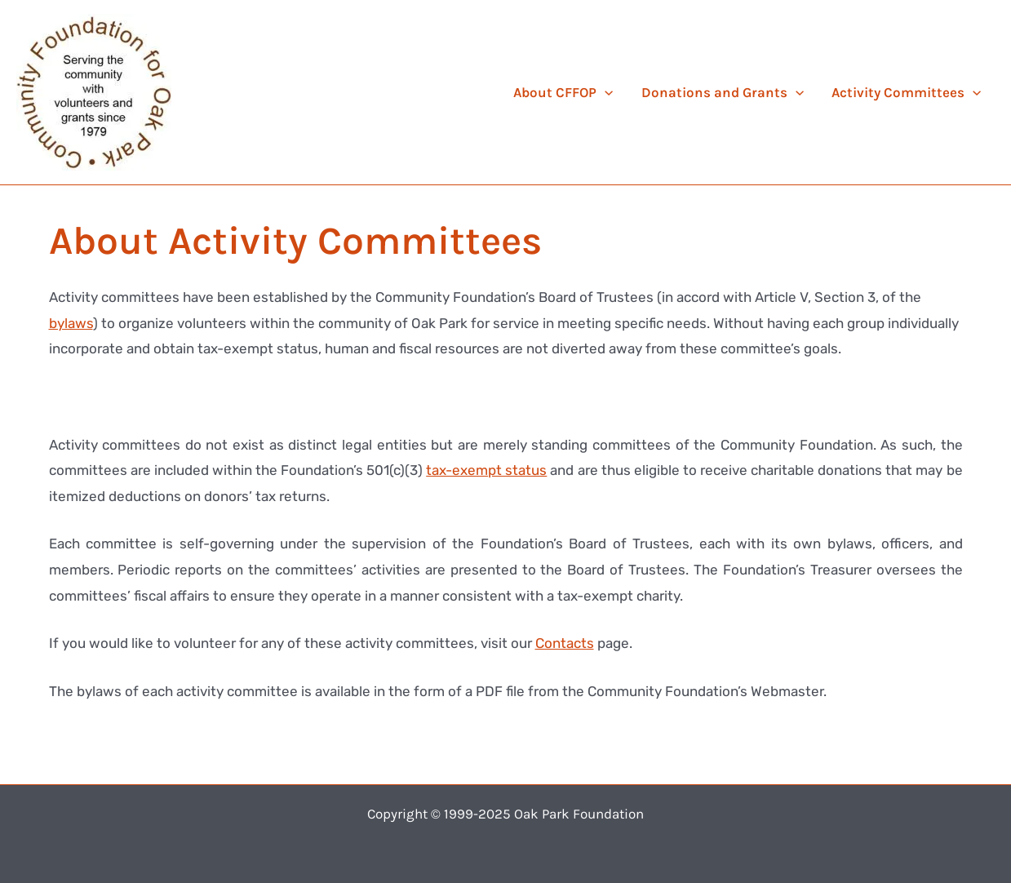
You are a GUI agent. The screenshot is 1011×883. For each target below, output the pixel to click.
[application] (604, 92)
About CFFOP (563, 92)
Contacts (564, 643)
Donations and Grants (722, 92)
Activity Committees (906, 92)
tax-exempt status (486, 470)
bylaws (71, 323)
